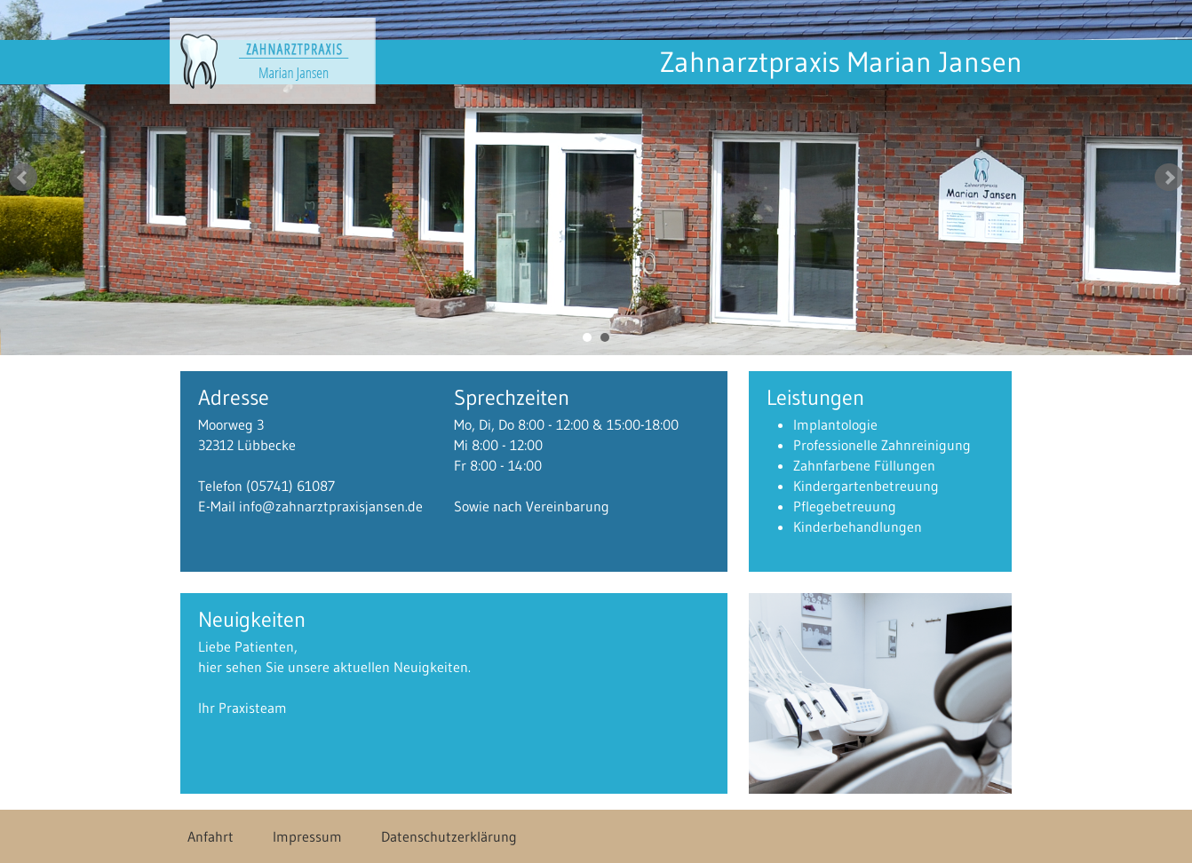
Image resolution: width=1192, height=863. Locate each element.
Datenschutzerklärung (449, 836)
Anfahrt (210, 836)
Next (1169, 177)
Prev (23, 177)
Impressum (307, 836)
